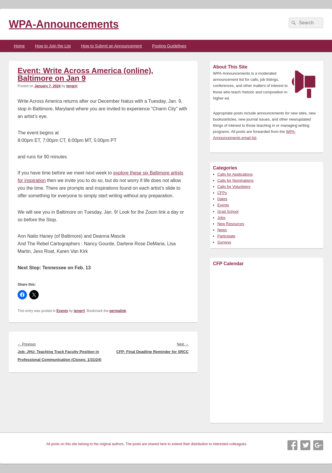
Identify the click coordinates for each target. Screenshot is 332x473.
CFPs (222, 193)
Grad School (228, 211)
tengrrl (71, 86)
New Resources (230, 224)
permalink (118, 311)
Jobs (221, 217)
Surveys (224, 242)
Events (62, 311)
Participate (226, 236)
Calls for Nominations (235, 180)
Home (19, 46)
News (222, 230)
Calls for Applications (235, 174)
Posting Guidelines (169, 46)
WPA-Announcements (64, 24)
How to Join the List (53, 46)
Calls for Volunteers (234, 186)
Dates (222, 199)
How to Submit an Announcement (111, 46)
